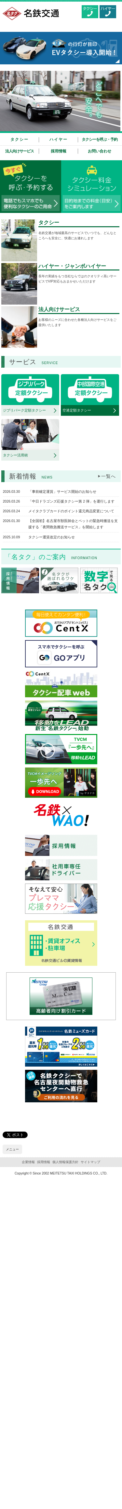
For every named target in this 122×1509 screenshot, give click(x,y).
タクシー (19, 139)
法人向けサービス (19, 151)
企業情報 (28, 1162)
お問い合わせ (99, 151)
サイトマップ (90, 1162)
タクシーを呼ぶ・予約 (99, 139)
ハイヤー (58, 139)
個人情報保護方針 (65, 1162)
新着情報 (31, 476)
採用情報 (58, 151)
